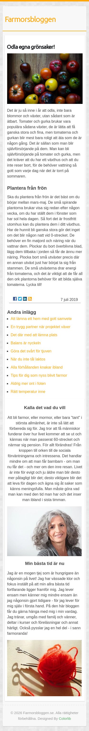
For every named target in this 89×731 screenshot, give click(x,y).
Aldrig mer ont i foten (28, 383)
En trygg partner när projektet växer (40, 327)
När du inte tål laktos (28, 359)
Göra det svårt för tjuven (31, 351)
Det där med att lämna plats (34, 335)
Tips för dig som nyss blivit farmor (39, 375)
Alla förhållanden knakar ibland (37, 367)
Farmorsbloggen (30, 19)
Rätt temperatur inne (28, 392)
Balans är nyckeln (26, 343)
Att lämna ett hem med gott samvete (41, 319)
